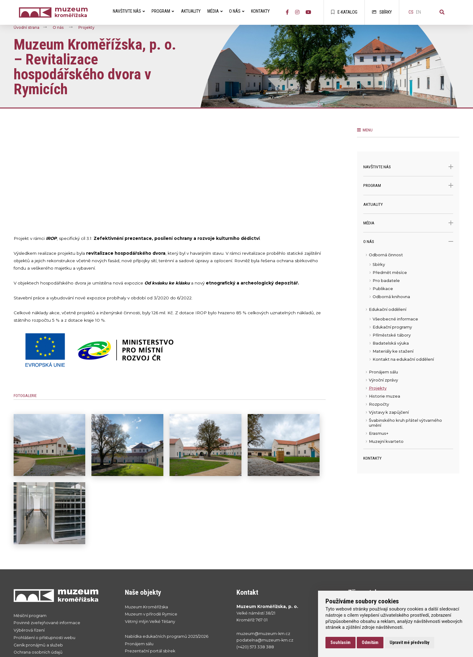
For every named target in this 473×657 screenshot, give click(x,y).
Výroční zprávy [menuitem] (383, 380)
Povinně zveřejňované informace (47, 622)
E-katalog (344, 12)
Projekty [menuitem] (378, 388)
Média (408, 223)
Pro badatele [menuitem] (386, 280)
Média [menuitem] (215, 11)
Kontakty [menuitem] (260, 11)
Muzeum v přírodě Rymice (151, 614)
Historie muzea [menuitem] (384, 396)
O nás (58, 27)
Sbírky (382, 12)
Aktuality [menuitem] (191, 11)
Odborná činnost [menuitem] (386, 255)
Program (408, 185)
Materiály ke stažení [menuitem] (393, 351)
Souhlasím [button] (340, 642)
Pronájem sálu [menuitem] (383, 372)
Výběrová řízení (29, 630)
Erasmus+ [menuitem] (378, 433)
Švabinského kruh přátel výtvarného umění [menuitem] (405, 423)
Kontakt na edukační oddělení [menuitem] (403, 359)
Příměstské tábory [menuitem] (392, 335)
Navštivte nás (408, 167)
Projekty (86, 27)
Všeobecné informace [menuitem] (395, 319)
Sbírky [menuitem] (379, 264)
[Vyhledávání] (442, 12)
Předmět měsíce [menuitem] (390, 272)
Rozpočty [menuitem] (379, 404)
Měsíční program (30, 615)
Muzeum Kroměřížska (146, 607)
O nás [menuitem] (236, 11)
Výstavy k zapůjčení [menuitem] (389, 412)
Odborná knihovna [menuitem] (391, 296)
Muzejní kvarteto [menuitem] (386, 441)
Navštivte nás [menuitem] (129, 11)
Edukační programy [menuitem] (392, 327)
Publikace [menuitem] (383, 288)
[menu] (408, 350)
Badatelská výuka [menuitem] (391, 343)
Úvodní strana (26, 27)
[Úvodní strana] (36, 12)
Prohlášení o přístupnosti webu (44, 637)
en (418, 12)
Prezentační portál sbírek (150, 651)
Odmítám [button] (370, 642)
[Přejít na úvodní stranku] (63, 595)
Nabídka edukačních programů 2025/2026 (166, 636)
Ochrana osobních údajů (38, 652)
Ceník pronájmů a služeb (38, 645)
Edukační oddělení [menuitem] (387, 309)
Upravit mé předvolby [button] (409, 642)
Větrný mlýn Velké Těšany (150, 621)
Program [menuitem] (163, 11)
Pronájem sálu (139, 644)
